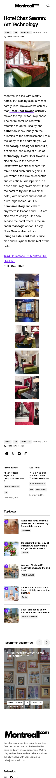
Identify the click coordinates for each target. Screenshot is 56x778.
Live (15, 32)
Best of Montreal (12, 486)
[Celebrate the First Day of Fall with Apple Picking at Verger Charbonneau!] (11, 549)
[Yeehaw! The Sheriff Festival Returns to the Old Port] (11, 571)
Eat (6, 492)
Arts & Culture (28, 575)
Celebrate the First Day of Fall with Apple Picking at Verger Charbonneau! (35, 546)
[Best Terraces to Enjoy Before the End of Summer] (11, 615)
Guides (25, 552)
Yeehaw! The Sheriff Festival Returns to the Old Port (35, 568)
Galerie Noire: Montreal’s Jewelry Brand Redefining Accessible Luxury (34, 523)
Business (26, 530)
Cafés (24, 597)
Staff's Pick (26, 32)
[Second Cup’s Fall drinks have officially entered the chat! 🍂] (11, 593)
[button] (5, 5)
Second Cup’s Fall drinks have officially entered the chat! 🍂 (35, 590)
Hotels (8, 32)
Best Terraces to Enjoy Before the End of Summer (35, 611)
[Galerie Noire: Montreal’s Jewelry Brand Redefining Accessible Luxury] (11, 526)
